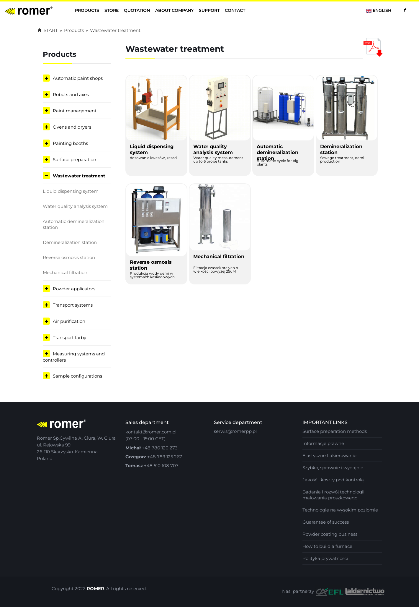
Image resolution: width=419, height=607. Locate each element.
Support (209, 10)
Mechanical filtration (65, 272)
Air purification (69, 321)
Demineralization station (70, 242)
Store (111, 10)
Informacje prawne (323, 443)
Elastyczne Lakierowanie (329, 455)
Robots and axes (71, 94)
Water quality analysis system (75, 206)
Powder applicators (74, 289)
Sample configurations (77, 376)
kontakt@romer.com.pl (150, 432)
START (48, 30)
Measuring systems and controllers (74, 357)
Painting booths (70, 143)
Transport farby (69, 337)
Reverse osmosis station (69, 257)
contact (235, 10)
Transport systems (73, 305)
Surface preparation (74, 159)
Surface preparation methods (334, 431)
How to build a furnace (327, 546)
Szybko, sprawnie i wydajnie (332, 467)
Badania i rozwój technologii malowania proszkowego (333, 495)
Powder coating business (329, 534)
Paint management (74, 111)
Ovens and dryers (72, 127)
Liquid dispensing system (71, 191)
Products (87, 10)
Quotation (137, 10)
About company (174, 10)
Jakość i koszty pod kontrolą (333, 480)
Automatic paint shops (78, 78)
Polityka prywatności (325, 558)
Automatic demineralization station (73, 224)
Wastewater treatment (115, 30)
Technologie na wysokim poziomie (340, 510)
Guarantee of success (325, 522)
